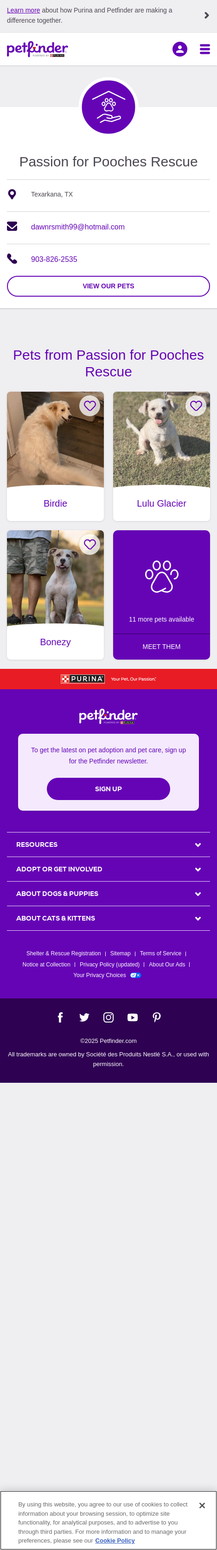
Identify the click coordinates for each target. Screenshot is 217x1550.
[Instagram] (108, 1017)
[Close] (202, 1505)
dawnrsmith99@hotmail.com (78, 227)
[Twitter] (84, 1017)
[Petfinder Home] (37, 49)
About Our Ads (167, 964)
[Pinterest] (157, 1017)
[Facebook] (60, 1017)
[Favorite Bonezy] (89, 544)
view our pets (108, 286)
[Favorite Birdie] (89, 405)
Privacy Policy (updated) (110, 964)
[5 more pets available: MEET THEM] (161, 595)
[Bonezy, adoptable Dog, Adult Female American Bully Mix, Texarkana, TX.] (55, 595)
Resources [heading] (36, 844)
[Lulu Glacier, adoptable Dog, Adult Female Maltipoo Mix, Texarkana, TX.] (161, 456)
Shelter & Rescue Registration (63, 953)
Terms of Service (160, 953)
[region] (108, 1520)
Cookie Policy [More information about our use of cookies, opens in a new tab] (115, 1540)
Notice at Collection (46, 964)
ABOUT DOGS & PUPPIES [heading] (57, 893)
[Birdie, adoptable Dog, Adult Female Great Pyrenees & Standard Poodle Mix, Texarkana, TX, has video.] (55, 456)
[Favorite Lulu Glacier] (195, 405)
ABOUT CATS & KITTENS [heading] (55, 918)
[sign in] (179, 49)
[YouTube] (133, 1017)
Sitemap (120, 953)
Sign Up (108, 789)
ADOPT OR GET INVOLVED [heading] (59, 869)
